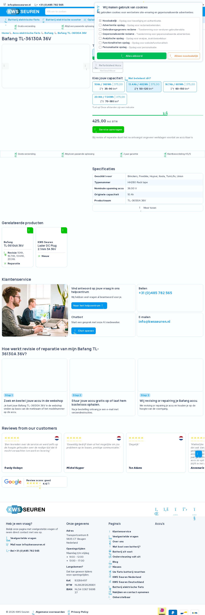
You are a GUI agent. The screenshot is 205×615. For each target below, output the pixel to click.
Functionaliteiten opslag (135, 42)
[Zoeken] (93, 11)
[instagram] (175, 510)
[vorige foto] (5, 66)
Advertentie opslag (132, 25)
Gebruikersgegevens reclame (144, 29)
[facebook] (166, 509)
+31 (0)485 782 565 (155, 293)
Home (5, 33)
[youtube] (194, 510)
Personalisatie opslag (130, 47)
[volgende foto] (86, 66)
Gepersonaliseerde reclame (146, 34)
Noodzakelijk (132, 20)
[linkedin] (156, 510)
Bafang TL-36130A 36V (72, 33)
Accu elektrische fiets (26, 33)
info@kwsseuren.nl (154, 321)
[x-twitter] (185, 509)
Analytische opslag (135, 38)
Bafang (49, 33)
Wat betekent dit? (138, 78)
